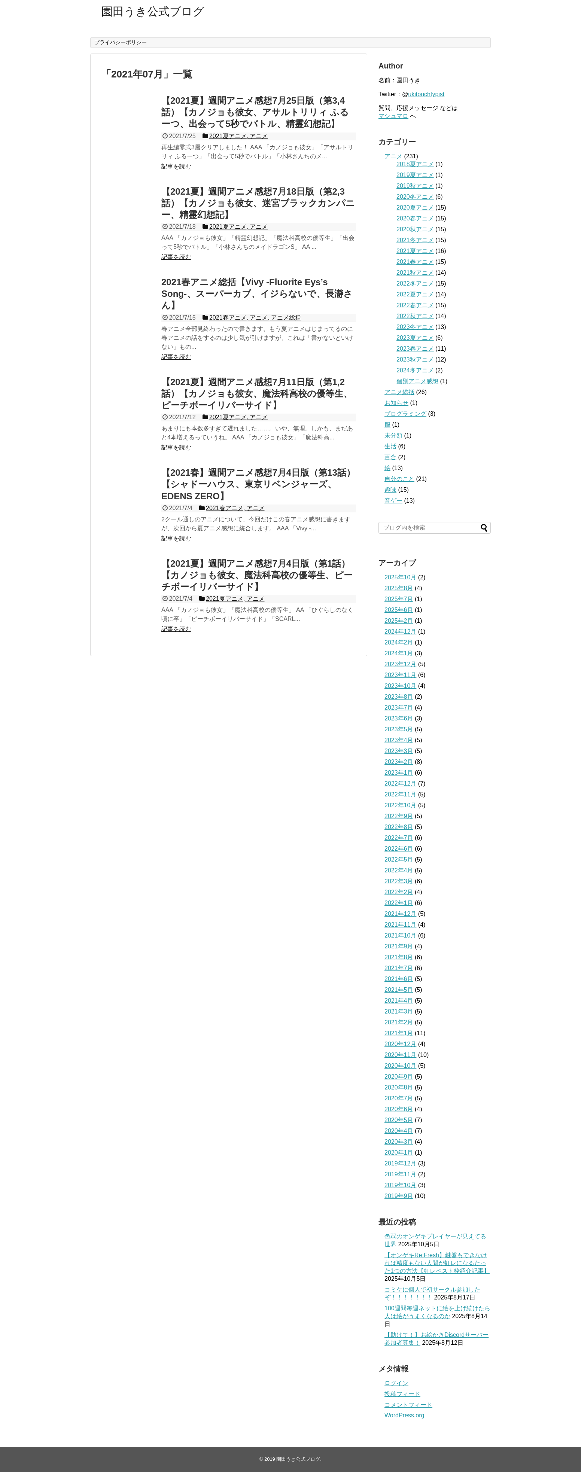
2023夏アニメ (415, 338)
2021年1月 (398, 1033)
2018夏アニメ (415, 164)
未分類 (393, 435)
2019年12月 (400, 1163)
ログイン (396, 1383)
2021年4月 (398, 1000)
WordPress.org (404, 1415)
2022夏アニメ (415, 294)
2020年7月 (398, 1098)
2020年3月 (398, 1142)
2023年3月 (398, 751)
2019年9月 (398, 1196)
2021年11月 (400, 924)
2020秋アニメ (415, 229)
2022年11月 (400, 794)
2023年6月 (398, 718)
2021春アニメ (415, 262)
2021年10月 (400, 935)
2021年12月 (400, 914)
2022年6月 (398, 848)
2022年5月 (398, 859)
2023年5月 (398, 729)
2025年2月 (398, 621)
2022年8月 (398, 827)
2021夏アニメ (415, 251)
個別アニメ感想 (417, 381)
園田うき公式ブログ (152, 11)
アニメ (393, 156)
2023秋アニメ (415, 359)
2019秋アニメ (415, 186)
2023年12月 (400, 664)
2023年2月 (398, 762)
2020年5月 (398, 1120)
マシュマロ (393, 116)
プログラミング (405, 414)
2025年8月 (398, 588)
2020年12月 (400, 1044)
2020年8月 (398, 1087)
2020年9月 (398, 1076)
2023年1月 (398, 772)
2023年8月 (398, 697)
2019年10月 (400, 1185)
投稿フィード (402, 1394)
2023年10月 (400, 686)
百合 (390, 457)
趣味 (390, 490)
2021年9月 (398, 946)
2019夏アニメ (415, 175)
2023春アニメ (415, 348)
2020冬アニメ (415, 196)
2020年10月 (400, 1066)
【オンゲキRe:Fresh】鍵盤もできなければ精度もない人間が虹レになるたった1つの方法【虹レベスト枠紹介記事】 (437, 1263)
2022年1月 (398, 903)
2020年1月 (398, 1152)
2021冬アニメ (415, 240)
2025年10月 (400, 577)
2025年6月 (398, 610)
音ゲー (393, 500)
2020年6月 (398, 1109)
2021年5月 (398, 990)
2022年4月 (398, 870)
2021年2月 (398, 1022)
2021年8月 (398, 957)
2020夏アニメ (415, 207)
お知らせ (396, 403)
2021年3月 (398, 1011)
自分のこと (399, 479)
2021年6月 (398, 979)
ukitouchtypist (426, 94)
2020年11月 (400, 1055)
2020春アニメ (415, 218)
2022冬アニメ (415, 283)
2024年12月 (400, 631)
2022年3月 (398, 881)
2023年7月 (398, 707)
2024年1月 (398, 653)
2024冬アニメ (415, 370)
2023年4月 (398, 740)
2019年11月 (400, 1174)
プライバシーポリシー (120, 42)
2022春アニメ (415, 305)
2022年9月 (398, 816)
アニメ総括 (399, 392)
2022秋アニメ (415, 316)
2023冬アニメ (415, 327)
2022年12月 (400, 783)
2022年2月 (398, 892)
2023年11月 (400, 675)
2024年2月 (398, 642)
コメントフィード (408, 1405)
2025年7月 (398, 599)
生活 (390, 446)
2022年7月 (398, 838)
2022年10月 (400, 805)
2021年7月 (398, 968)
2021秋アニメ (415, 272)
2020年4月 (398, 1131)
